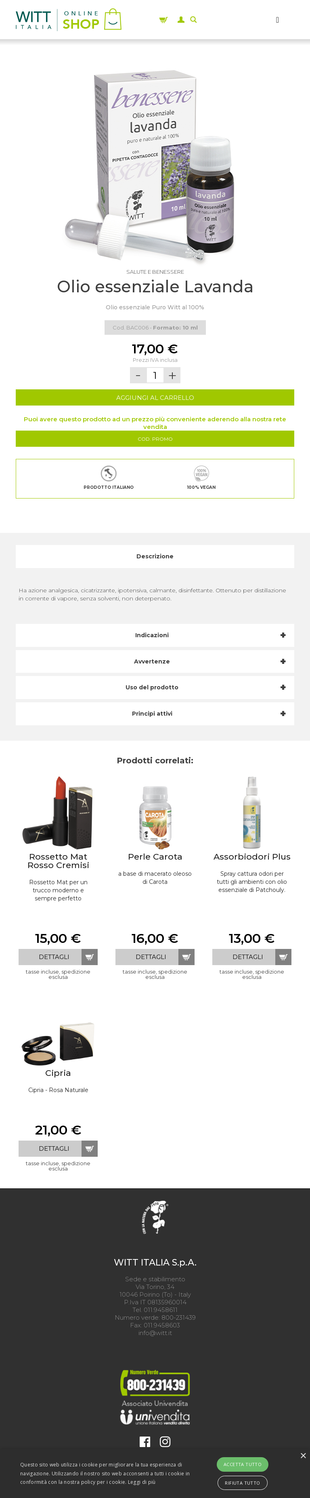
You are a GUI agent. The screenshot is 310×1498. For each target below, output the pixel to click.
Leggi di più (142, 1482)
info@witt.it (155, 1333)
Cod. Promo (155, 439)
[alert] (155, 1473)
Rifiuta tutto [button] (242, 1483)
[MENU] (277, 20)
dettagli (54, 957)
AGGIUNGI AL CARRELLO (155, 397)
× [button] (303, 1456)
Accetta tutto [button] (243, 1464)
